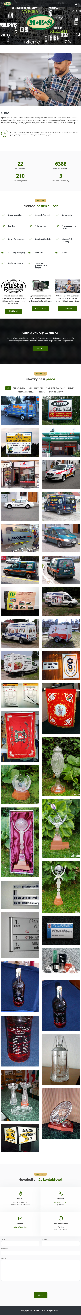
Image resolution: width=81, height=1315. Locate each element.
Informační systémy (67, 240)
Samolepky (67, 215)
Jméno (4, 1239)
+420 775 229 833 (61, 1202)
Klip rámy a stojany (16, 252)
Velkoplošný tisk (42, 215)
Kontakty (41, 348)
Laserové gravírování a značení (41, 265)
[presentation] (17, 1286)
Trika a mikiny (41, 226)
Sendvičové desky (16, 239)
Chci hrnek (13, 311)
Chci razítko (40, 309)
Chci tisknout (67, 309)
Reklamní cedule (15, 263)
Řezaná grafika (15, 215)
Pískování (39, 252)
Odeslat (41, 1295)
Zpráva (4, 1258)
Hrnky (64, 252)
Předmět (5, 1249)
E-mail (44, 1239)
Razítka (11, 226)
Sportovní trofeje (43, 239)
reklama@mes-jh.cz (20, 1227)
